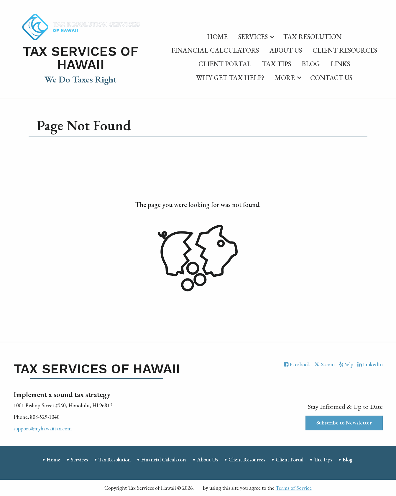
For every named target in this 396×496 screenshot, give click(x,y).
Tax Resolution (312, 36)
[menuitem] (217, 35)
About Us (286, 50)
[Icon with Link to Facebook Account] (297, 364)
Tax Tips (276, 63)
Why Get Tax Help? (230, 77)
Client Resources (345, 50)
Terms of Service (294, 487)
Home (217, 36)
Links (340, 63)
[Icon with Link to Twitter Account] (324, 364)
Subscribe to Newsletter (344, 422)
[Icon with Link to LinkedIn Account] (370, 364)
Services (253, 36)
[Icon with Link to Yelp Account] (346, 364)
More (285, 77)
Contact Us (331, 77)
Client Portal (224, 63)
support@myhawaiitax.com (43, 428)
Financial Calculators (215, 50)
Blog (311, 63)
